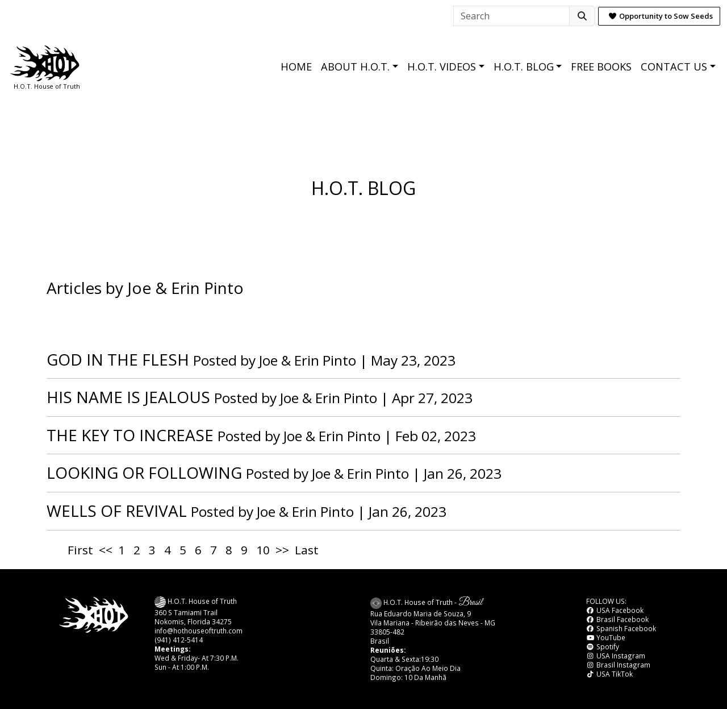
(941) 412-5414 (178, 639)
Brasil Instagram (618, 664)
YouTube (605, 637)
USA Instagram (615, 655)
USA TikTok (609, 673)
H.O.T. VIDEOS (441, 66)
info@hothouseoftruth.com (198, 630)
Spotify (602, 646)
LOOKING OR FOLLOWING (144, 472)
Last (307, 550)
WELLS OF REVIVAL (117, 510)
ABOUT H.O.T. (355, 66)
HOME (296, 66)
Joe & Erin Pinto (307, 360)
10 (263, 550)
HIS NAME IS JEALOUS (128, 397)
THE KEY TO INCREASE (130, 435)
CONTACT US (674, 66)
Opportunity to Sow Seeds (660, 16)
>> (282, 550)
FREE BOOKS (601, 66)
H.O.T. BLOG (524, 66)
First (80, 550)
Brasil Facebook (617, 619)
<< (105, 550)
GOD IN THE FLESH (118, 359)
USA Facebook (615, 610)
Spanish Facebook (621, 628)
